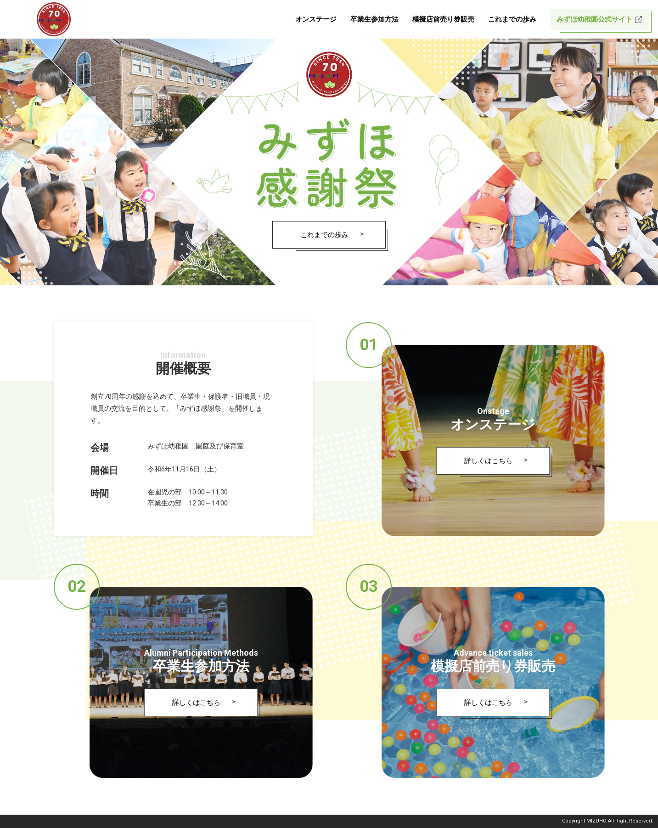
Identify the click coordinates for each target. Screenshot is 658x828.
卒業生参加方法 (374, 19)
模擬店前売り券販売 (443, 19)
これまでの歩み (512, 19)
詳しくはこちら (488, 461)
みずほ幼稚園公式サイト (594, 19)
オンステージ (316, 19)
